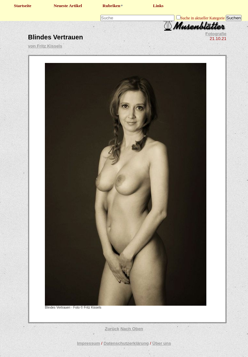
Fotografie (215, 33)
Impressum (88, 343)
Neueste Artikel (68, 5)
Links (158, 5)
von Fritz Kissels (45, 46)
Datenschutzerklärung (126, 343)
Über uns (161, 343)
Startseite (22, 5)
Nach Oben (131, 328)
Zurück (112, 328)
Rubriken (113, 5)
